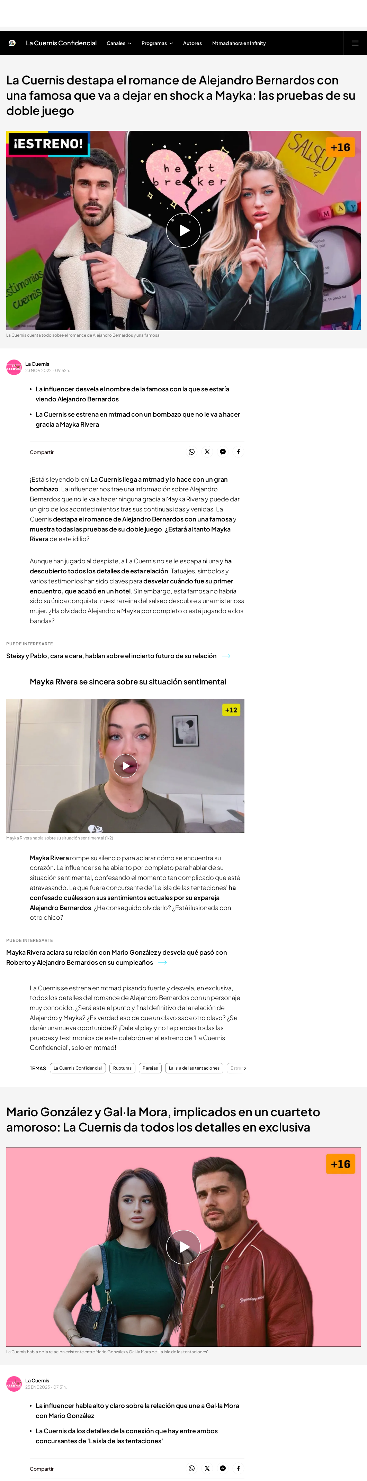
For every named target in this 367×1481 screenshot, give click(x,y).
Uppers (259, 1151)
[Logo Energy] (313, 1309)
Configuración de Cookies (197, 1391)
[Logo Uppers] (140, 1333)
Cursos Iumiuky (210, 1181)
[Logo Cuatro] (227, 1284)
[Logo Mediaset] (183, 1253)
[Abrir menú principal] (355, 42)
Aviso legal (55, 1391)
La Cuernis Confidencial (78, 1068)
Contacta (85, 1130)
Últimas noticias (329, 1130)
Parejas (150, 1068)
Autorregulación (94, 1179)
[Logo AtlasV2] (97, 1357)
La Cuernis (37, 363)
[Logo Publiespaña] (183, 1357)
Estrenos (240, 1068)
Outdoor (260, 1178)
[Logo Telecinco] (140, 1284)
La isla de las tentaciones (194, 1068)
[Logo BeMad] (53, 1333)
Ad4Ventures (207, 1208)
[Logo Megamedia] (187, 1421)
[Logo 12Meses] (313, 1333)
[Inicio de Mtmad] (12, 42)
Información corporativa (95, 1391)
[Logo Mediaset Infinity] (53, 1284)
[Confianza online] (183, 1455)
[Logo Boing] (226, 1309)
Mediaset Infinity (270, 1138)
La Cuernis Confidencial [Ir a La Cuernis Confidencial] (61, 43)
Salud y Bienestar (212, 1195)
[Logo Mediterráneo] (270, 1357)
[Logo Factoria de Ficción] (140, 1309)
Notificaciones (92, 1165)
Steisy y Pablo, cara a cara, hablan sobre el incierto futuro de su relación (118, 656)
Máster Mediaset (153, 1173)
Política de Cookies (246, 1391)
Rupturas (122, 1068)
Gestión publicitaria (290, 1391)
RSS (318, 1391)
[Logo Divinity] (313, 1284)
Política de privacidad (145, 1391)
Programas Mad (34, 1143)
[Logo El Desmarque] (54, 1309)
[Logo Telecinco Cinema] (227, 1333)
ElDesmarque (267, 1165)
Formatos (26, 1130)
